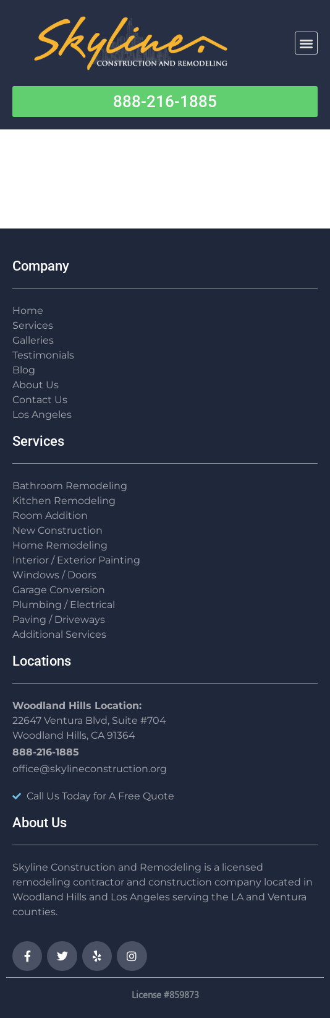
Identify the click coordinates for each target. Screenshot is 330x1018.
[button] (306, 43)
